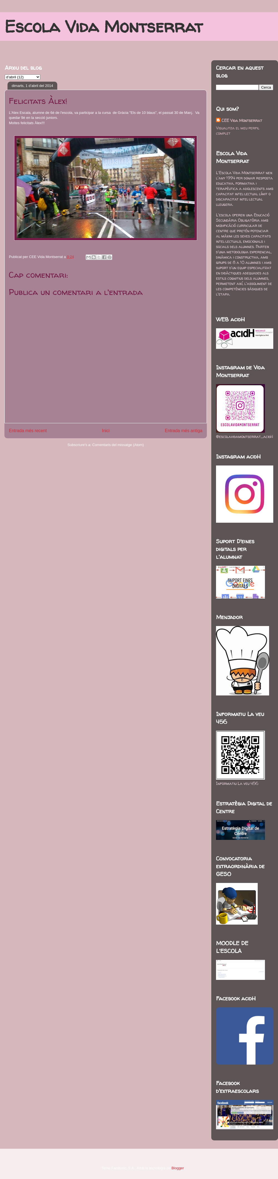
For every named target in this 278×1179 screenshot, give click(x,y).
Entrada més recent (28, 430)
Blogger (178, 1168)
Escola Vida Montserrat (103, 26)
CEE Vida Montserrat (242, 120)
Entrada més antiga (183, 430)
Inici (106, 430)
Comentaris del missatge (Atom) (118, 445)
